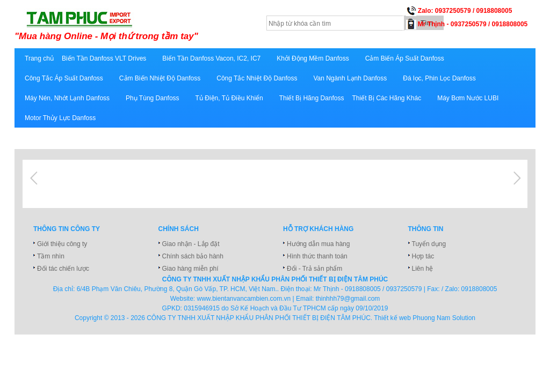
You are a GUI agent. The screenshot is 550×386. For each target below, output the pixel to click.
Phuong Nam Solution (443, 318)
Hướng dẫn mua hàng (318, 244)
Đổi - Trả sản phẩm (314, 268)
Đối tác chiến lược (63, 268)
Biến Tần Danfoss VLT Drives (104, 58)
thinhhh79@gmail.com (348, 298)
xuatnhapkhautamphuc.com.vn (147, 25)
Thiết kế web (392, 318)
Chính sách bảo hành (192, 256)
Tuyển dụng (429, 244)
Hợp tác (423, 256)
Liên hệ (422, 268)
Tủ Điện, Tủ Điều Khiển (229, 98)
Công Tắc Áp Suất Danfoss (64, 78)
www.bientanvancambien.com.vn (244, 298)
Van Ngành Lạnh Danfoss (350, 78)
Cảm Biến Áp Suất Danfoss (404, 58)
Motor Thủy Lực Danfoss (60, 118)
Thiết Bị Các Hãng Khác (386, 98)
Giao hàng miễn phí (190, 268)
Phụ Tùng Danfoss (152, 98)
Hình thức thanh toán (317, 256)
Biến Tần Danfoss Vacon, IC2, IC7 (211, 58)
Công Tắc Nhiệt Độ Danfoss (256, 78)
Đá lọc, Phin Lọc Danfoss (439, 78)
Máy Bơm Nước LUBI (467, 98)
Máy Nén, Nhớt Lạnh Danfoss (67, 98)
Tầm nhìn (50, 256)
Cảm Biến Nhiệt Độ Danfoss (159, 78)
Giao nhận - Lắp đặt (191, 244)
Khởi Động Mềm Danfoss (313, 58)
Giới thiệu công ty (62, 244)
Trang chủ (39, 58)
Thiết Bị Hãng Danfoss (311, 98)
